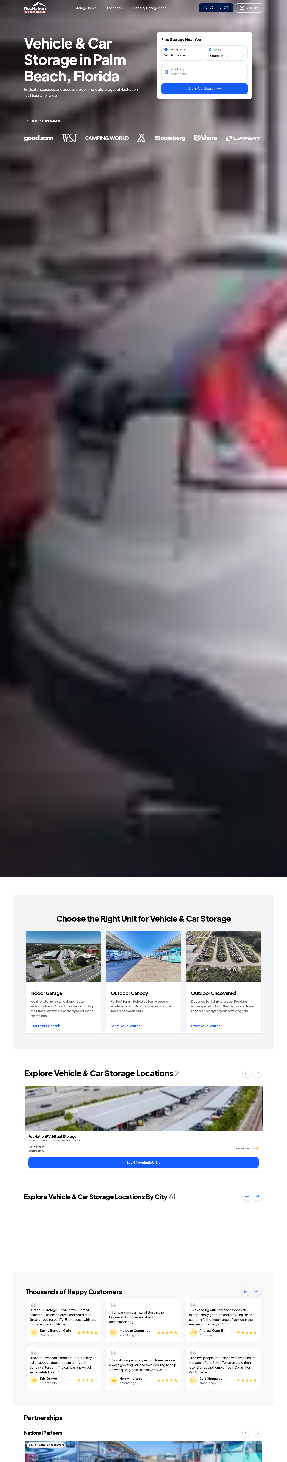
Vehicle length (179, 69)
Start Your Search (45, 1025)
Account (249, 8)
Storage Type (177, 49)
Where (217, 49)
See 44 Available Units (143, 1162)
